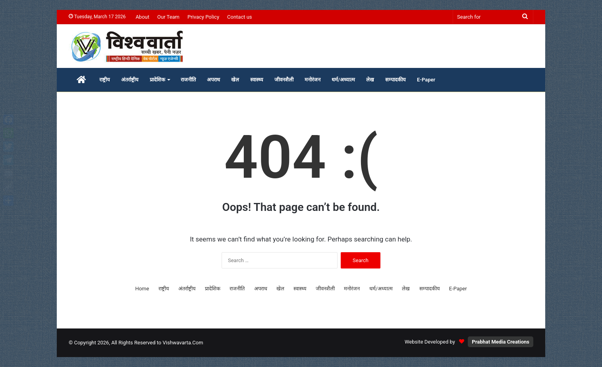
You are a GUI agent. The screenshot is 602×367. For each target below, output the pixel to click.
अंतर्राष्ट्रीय (130, 80)
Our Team (168, 17)
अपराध (213, 80)
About (142, 17)
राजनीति (188, 80)
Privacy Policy (203, 17)
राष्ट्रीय (104, 80)
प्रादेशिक (157, 80)
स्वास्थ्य (256, 80)
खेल (235, 80)
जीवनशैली (283, 80)
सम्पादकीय (395, 80)
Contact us (239, 17)
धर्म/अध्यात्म (343, 80)
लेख (370, 80)
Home (142, 289)
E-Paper (426, 80)
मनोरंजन (312, 80)
